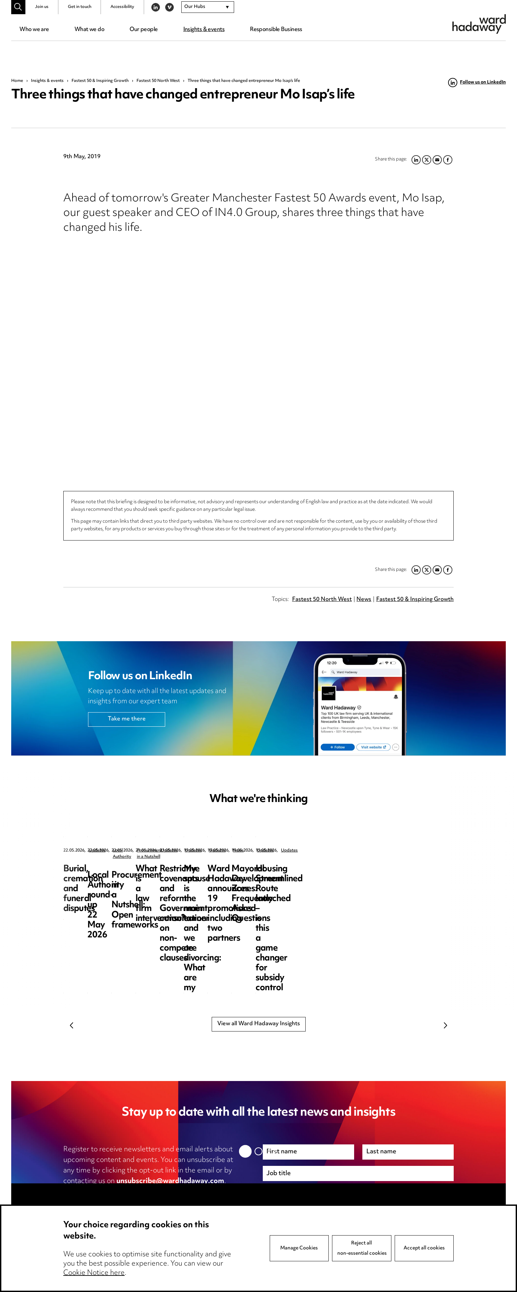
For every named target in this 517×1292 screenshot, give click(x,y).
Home (17, 81)
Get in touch (79, 7)
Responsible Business (276, 29)
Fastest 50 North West (158, 81)
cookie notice (193, 1192)
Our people (144, 29)
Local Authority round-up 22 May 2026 (255, 874)
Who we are (34, 29)
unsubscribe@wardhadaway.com (170, 1181)
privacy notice (133, 1192)
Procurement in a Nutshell (389, 851)
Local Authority (242, 851)
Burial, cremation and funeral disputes (118, 874)
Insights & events (204, 29)
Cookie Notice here (94, 1273)
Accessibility (122, 7)
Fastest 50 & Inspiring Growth (100, 81)
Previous (71, 1025)
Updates (97, 851)
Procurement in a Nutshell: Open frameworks (389, 874)
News (363, 599)
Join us (41, 7)
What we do (89, 29)
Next (445, 1025)
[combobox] (207, 7)
